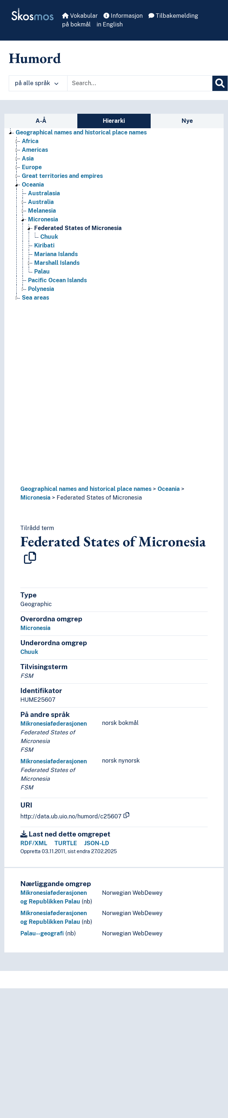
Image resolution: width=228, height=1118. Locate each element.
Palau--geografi (42, 933)
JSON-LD (96, 843)
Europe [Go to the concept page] (32, 167)
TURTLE (65, 843)
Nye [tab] (187, 120)
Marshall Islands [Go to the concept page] (57, 262)
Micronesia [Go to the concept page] (43, 219)
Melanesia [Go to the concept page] (42, 210)
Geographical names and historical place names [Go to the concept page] (81, 132)
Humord (35, 58)
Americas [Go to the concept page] (35, 149)
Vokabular (80, 15)
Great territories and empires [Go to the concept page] (62, 175)
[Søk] (220, 83)
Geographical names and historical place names (85, 488)
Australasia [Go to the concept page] (44, 193)
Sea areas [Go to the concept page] (35, 297)
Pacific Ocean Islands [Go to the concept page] (57, 280)
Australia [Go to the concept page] (41, 202)
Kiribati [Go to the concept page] (44, 245)
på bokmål (76, 24)
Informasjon (123, 15)
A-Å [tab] (41, 120)
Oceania (169, 488)
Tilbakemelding (173, 15)
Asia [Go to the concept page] (28, 158)
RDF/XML (33, 843)
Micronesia (35, 497)
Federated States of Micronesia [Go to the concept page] (78, 228)
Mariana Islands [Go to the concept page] (56, 254)
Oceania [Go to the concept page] (33, 184)
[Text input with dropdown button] (139, 83)
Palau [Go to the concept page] (42, 271)
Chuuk (29, 651)
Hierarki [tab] (114, 120)
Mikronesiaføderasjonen (53, 723)
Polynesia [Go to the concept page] (41, 288)
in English (110, 24)
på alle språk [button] (36, 83)
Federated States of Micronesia (99, 497)
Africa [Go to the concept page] (30, 141)
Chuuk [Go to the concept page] (49, 236)
